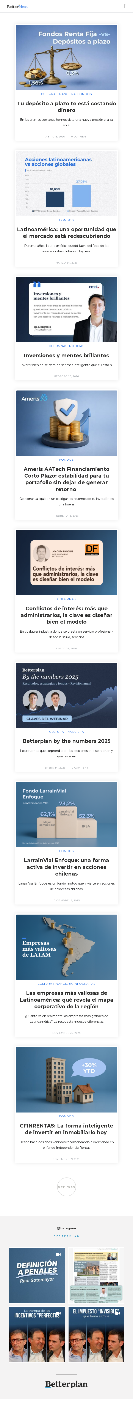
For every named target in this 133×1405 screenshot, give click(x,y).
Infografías (85, 989)
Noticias (76, 352)
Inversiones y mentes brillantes (66, 362)
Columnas (58, 352)
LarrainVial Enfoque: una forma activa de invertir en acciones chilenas (66, 873)
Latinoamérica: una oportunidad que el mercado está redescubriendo (66, 236)
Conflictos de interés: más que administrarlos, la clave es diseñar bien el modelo (66, 621)
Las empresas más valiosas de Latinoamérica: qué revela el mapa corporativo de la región (66, 1006)
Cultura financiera (58, 94)
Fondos (84, 94)
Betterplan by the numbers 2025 (66, 747)
